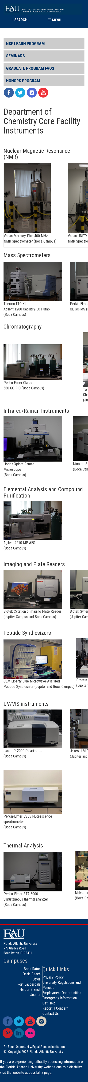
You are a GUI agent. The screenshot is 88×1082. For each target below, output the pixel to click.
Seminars (15, 55)
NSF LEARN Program (25, 43)
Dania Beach (32, 974)
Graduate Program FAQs (30, 68)
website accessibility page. (32, 1072)
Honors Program (23, 80)
